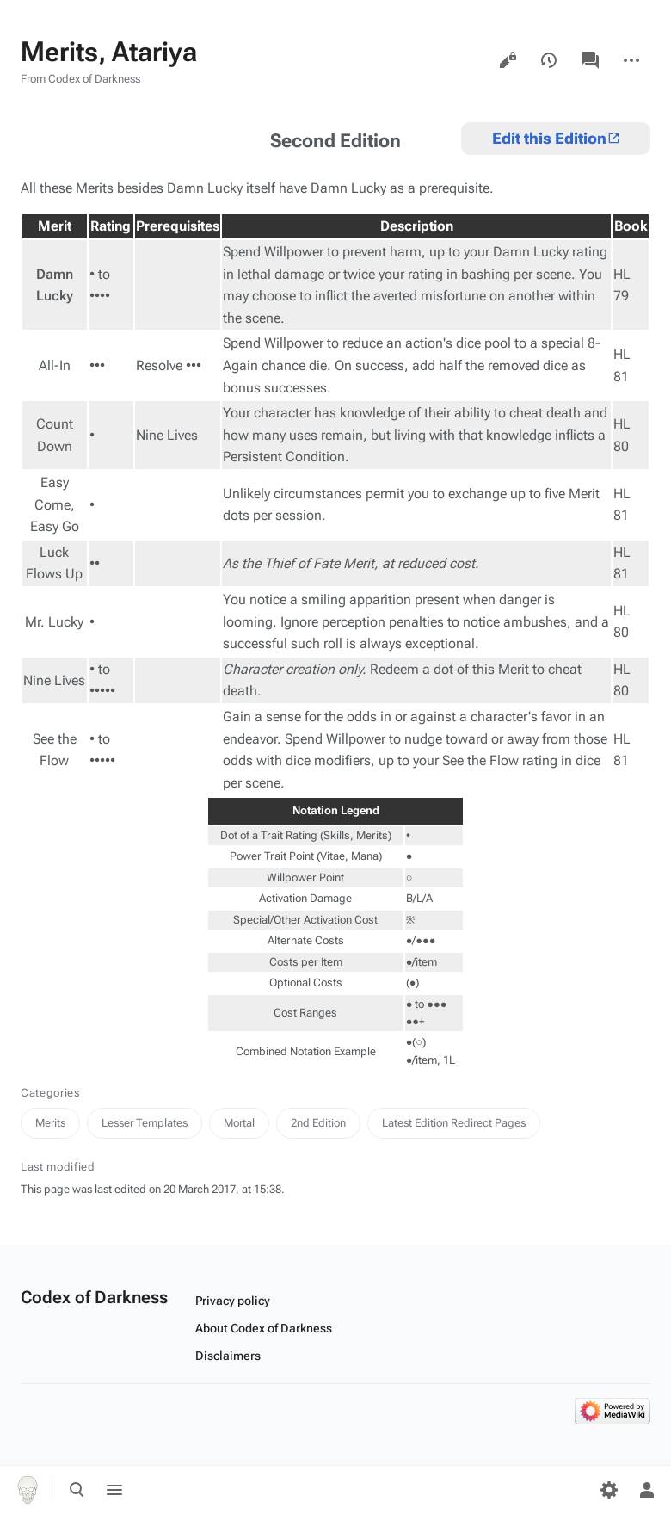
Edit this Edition (549, 138)
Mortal (239, 1122)
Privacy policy (232, 1300)
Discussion (590, 60)
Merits (50, 1122)
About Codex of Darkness (263, 1328)
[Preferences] (609, 1490)
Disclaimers (228, 1356)
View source (507, 60)
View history (548, 60)
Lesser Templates (145, 1122)
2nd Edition (318, 1122)
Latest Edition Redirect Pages (454, 1122)
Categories (50, 1092)
